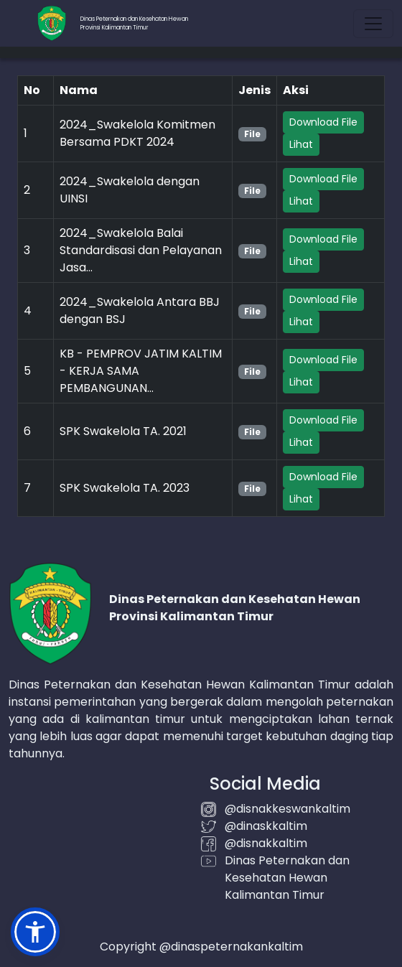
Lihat (301, 144)
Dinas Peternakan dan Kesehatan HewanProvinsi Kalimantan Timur (134, 23)
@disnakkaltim (266, 843)
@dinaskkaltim (266, 826)
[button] (35, 932)
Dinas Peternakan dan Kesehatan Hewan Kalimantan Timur (287, 877)
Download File (323, 122)
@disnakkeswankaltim (287, 808)
